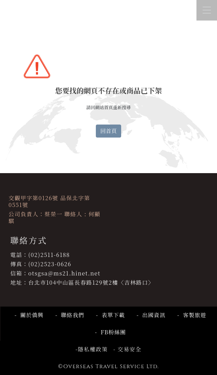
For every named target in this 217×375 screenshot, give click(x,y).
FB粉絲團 (111, 332)
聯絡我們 (71, 315)
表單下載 (111, 315)
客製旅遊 (192, 315)
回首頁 (108, 131)
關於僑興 (30, 315)
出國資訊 (152, 315)
